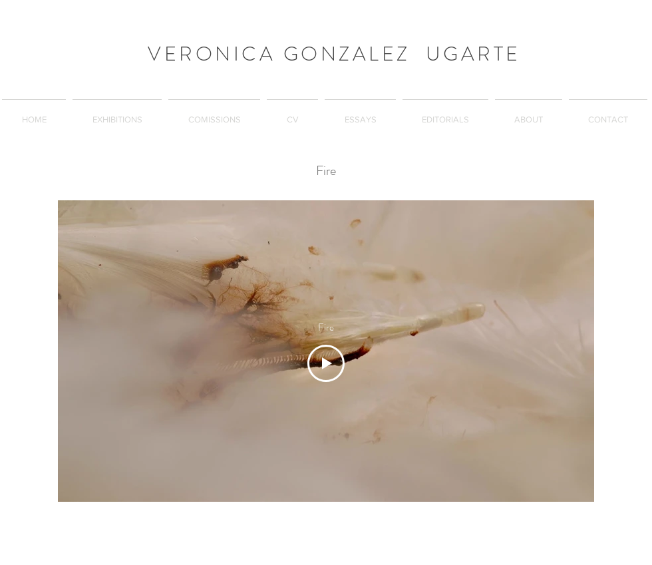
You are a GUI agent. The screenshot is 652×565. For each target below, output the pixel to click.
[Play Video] (326, 363)
